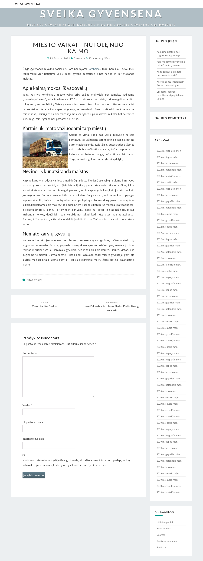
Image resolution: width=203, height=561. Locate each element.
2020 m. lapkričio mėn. (169, 340)
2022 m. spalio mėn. (167, 226)
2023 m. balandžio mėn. (169, 207)
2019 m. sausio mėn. (167, 479)
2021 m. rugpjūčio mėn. (169, 283)
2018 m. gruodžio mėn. (169, 485)
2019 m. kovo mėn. (167, 467)
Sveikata (161, 547)
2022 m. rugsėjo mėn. (168, 233)
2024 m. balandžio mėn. (169, 169)
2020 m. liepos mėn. (167, 365)
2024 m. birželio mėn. (168, 163)
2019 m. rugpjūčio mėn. (169, 435)
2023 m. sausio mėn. (167, 213)
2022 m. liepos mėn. (167, 239)
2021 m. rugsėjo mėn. (168, 277)
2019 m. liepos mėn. (167, 441)
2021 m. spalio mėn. (167, 270)
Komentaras (30, 353)
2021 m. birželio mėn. (168, 296)
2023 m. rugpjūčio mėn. (169, 188)
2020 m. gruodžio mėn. (169, 334)
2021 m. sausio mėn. (167, 327)
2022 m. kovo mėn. (167, 258)
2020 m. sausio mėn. (167, 403)
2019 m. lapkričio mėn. (169, 416)
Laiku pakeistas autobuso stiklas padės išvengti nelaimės (112, 306)
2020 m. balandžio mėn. (169, 384)
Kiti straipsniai (165, 522)
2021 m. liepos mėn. (167, 289)
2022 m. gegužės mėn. (168, 245)
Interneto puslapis (33, 438)
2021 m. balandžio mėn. (169, 308)
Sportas (161, 534)
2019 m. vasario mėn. (168, 473)
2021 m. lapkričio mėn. (169, 264)
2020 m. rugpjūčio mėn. (169, 359)
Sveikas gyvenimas (167, 541)
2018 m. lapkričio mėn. (169, 492)
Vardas (28, 405)
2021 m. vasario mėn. (168, 321)
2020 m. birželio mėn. (168, 372)
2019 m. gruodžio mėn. (169, 410)
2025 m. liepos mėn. (167, 157)
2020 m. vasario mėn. (168, 397)
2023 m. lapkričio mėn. (169, 176)
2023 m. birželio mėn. (168, 195)
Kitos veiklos (35, 280)
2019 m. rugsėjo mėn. (168, 429)
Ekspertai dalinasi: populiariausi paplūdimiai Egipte (170, 95)
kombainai (94, 69)
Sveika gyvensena (26, 4)
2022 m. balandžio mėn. (169, 251)
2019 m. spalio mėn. (167, 422)
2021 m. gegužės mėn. (168, 302)
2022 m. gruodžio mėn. (169, 220)
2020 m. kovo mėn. (167, 391)
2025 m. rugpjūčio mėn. (169, 150)
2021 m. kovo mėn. (167, 315)
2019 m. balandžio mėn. (169, 460)
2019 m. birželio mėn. (168, 448)
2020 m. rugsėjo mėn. (168, 353)
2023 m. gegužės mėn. (168, 201)
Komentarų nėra (99, 58)
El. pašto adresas (34, 422)
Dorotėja (79, 58)
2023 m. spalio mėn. (167, 182)
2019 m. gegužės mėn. (168, 454)
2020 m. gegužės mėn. (168, 378)
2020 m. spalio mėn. (167, 346)
